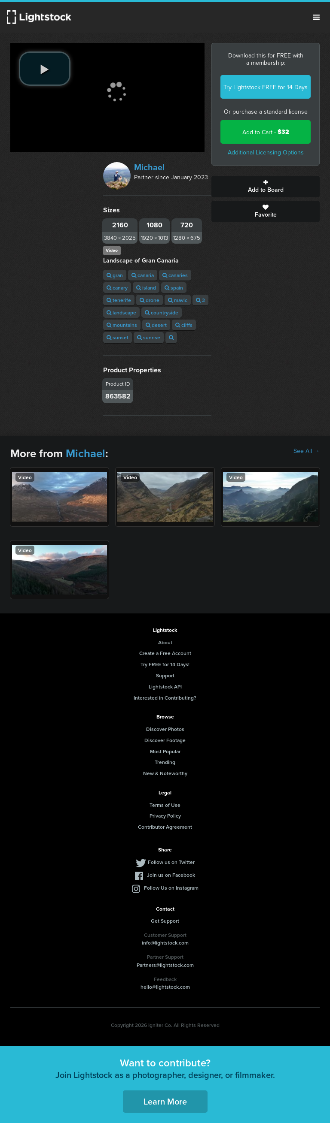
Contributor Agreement (165, 826)
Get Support (165, 920)
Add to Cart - (265, 131)
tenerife (119, 300)
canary (117, 287)
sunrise (148, 337)
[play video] (44, 68)
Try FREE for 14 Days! (165, 664)
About (165, 642)
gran (115, 275)
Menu (316, 17)
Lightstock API (165, 686)
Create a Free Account (165, 653)
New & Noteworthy (165, 773)
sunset (117, 337)
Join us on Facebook (171, 874)
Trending (165, 762)
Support (165, 675)
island (146, 287)
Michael (149, 167)
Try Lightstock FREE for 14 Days (265, 87)
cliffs (183, 325)
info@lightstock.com (165, 942)
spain (174, 287)
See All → (306, 451)
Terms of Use (165, 805)
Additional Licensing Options (266, 152)
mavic (177, 300)
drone (149, 300)
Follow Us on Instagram (171, 887)
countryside (161, 312)
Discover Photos (165, 729)
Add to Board (265, 186)
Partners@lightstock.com (165, 965)
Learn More (165, 1101)
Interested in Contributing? (165, 697)
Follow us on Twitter (171, 862)
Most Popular (165, 751)
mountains (122, 325)
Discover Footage (165, 740)
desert (156, 325)
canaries (175, 275)
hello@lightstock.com (165, 986)
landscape (121, 312)
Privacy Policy (165, 815)
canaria (142, 275)
